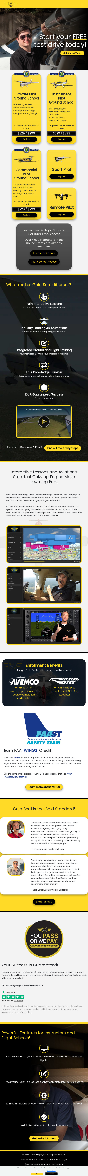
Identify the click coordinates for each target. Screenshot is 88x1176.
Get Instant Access (44, 1138)
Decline (51, 1174)
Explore (26, 139)
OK (37, 1174)
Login (64, 1159)
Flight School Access (44, 261)
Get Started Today (72, 53)
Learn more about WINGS (44, 787)
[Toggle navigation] (82, 4)
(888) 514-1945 (32, 1164)
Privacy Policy (28, 1159)
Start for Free (44, 901)
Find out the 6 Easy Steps (62, 448)
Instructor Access (44, 253)
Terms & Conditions (48, 1159)
